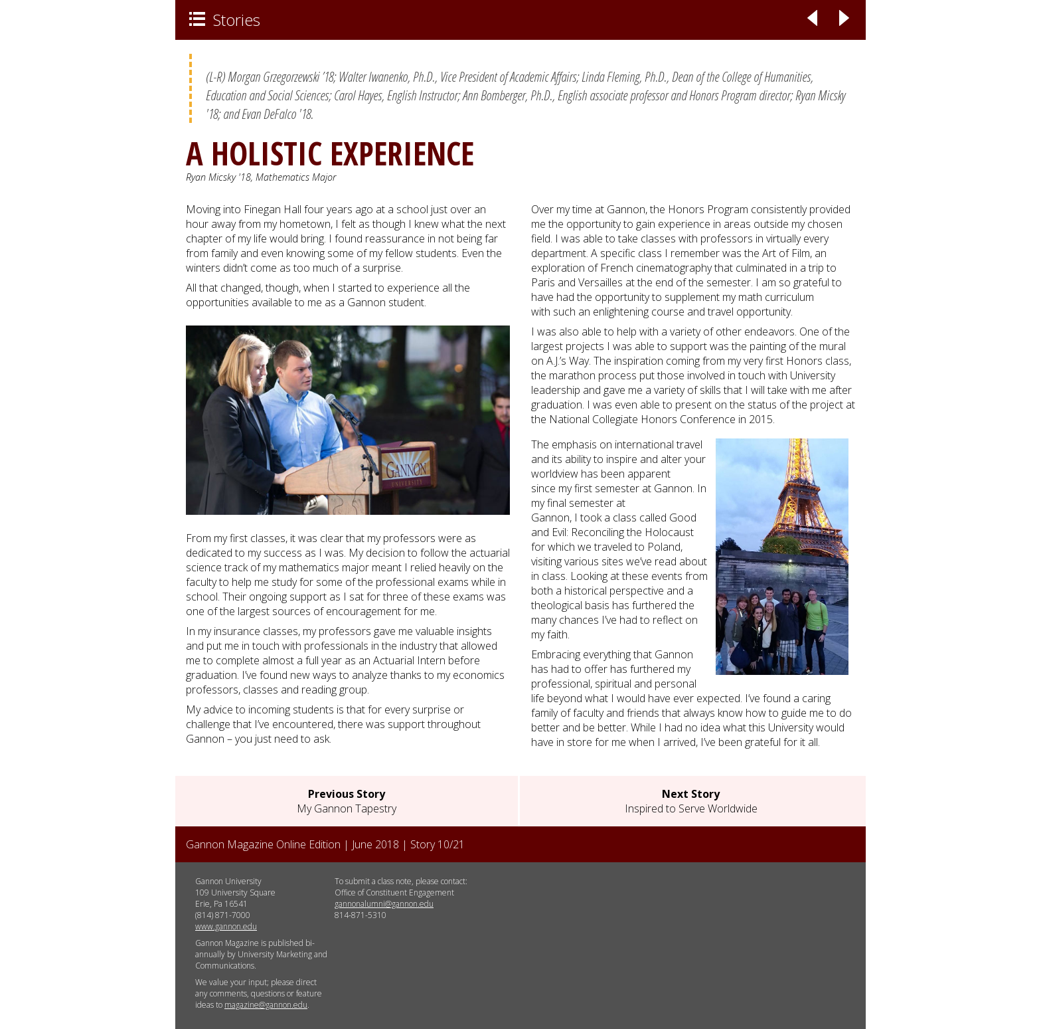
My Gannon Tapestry (346, 801)
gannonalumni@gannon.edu (384, 903)
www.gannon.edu (226, 926)
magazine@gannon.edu (265, 1004)
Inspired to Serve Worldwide (691, 801)
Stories (224, 20)
